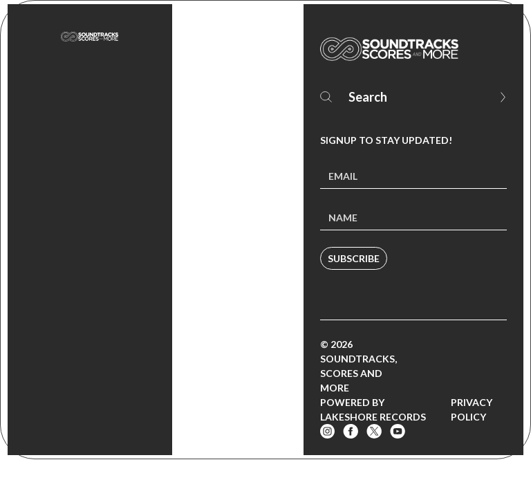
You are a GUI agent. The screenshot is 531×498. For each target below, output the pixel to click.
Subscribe (354, 258)
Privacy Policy (471, 409)
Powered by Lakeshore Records (373, 409)
